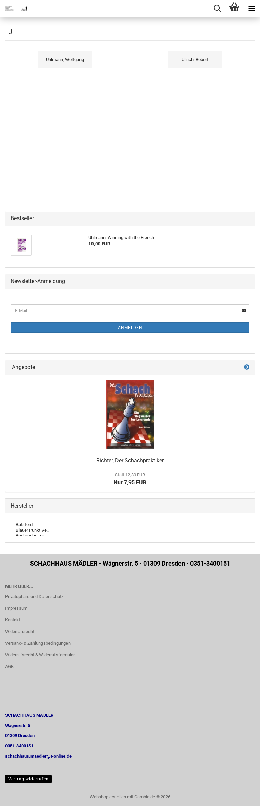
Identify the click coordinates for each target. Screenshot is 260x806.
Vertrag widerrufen (28, 779)
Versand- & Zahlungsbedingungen (38, 643)
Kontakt (12, 620)
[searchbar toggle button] (217, 8)
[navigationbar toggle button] (251, 8)
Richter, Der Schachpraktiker (130, 460)
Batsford (130, 525)
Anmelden (130, 327)
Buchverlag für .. (130, 535)
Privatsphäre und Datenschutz (34, 596)
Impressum (16, 608)
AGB (9, 666)
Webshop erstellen (108, 796)
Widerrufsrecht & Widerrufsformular (40, 654)
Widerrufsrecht (19, 631)
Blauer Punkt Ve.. (130, 530)
